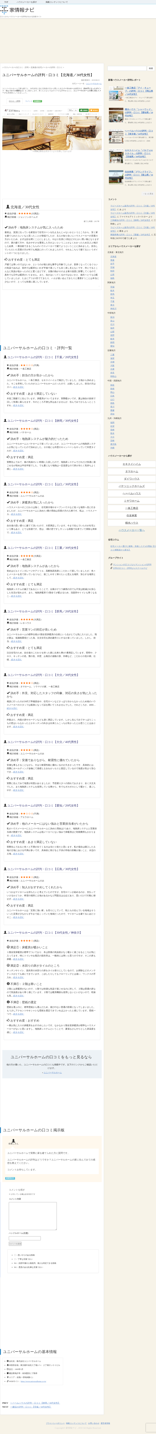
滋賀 (112, 358)
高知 (112, 414)
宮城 (112, 267)
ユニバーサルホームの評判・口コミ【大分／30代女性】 (43, 675)
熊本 (112, 433)
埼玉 (112, 298)
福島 (112, 278)
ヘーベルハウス (132, 493)
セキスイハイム (132, 464)
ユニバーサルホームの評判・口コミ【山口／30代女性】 (43, 484)
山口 (112, 399)
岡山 (112, 392)
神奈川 (113, 309)
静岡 (112, 342)
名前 (53, 1234)
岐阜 (112, 339)
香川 (112, 407)
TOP (6, 2)
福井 (112, 328)
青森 (112, 260)
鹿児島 (113, 444)
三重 (112, 355)
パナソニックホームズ (132, 486)
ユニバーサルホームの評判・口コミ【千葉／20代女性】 (43, 357)
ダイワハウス (132, 478)
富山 (112, 321)
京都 (112, 362)
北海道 (113, 257)
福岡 (112, 423)
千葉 (112, 301)
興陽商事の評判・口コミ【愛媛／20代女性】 (130, 235)
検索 (151, 68)
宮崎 (112, 441)
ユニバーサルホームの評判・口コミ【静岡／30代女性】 (43, 420)
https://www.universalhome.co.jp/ (33, 1381)
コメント (33, 101)
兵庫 (112, 369)
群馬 (112, 294)
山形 (112, 275)
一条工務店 (131, 508)
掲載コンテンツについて (57, 2)
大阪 (112, 365)
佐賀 (112, 426)
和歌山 (113, 376)
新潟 (112, 317)
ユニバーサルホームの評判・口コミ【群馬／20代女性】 (43, 611)
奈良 (112, 373)
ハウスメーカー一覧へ (132, 530)
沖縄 (112, 448)
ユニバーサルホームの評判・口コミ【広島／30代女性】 (43, 869)
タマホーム (131, 471)
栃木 (112, 291)
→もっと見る (148, 194)
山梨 (112, 332)
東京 (112, 305)
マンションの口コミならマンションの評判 (132, 565)
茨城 (112, 287)
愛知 (112, 346)
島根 (112, 389)
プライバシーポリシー (55, 1423)
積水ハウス (131, 522)
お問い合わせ (93, 1423)
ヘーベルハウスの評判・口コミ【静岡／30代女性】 (35, 1403)
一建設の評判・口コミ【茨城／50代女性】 (30, 1407)
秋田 (112, 271)
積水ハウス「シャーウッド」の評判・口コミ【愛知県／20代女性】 (139, 112)
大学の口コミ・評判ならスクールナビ (130, 568)
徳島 (112, 403)
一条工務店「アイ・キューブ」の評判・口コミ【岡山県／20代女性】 (139, 91)
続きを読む (18, 387)
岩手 (112, 264)
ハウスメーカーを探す (27, 2)
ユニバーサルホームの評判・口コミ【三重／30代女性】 (43, 547)
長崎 (112, 430)
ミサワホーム (132, 500)
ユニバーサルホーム (94, 84)
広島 (112, 396)
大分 (112, 437)
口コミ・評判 (14, 101)
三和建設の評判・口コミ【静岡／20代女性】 (130, 220)
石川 (112, 324)
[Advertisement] (78, 40)
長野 (112, 335)
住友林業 (132, 515)
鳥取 (112, 385)
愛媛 (112, 410)
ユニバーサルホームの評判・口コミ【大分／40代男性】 (43, 742)
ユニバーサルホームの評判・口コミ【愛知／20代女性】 (43, 805)
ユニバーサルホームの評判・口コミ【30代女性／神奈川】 (44, 932)
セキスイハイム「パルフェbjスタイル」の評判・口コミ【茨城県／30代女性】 (139, 153)
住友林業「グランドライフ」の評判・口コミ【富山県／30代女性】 (139, 175)
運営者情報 (105, 1423)
